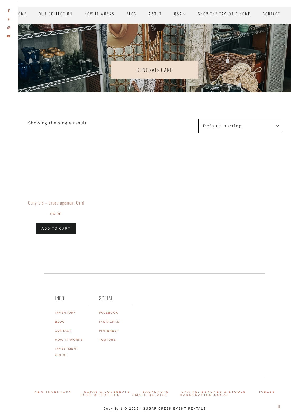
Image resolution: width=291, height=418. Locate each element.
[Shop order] (239, 126)
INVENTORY (65, 313)
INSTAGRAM (109, 322)
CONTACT (63, 330)
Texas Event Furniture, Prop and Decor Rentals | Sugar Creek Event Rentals (254, 60)
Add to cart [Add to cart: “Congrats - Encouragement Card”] (56, 228)
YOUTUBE (107, 339)
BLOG (60, 322)
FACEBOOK (108, 313)
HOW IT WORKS (69, 339)
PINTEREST (109, 330)
